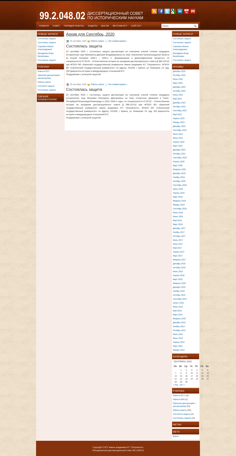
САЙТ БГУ (136, 26)
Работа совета (44, 82)
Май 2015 (177, 311)
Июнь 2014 (178, 338)
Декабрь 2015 (179, 287)
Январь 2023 (179, 122)
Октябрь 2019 (179, 181)
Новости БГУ (43, 71)
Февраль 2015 (179, 318)
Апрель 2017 (179, 252)
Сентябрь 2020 (180, 158)
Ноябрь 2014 (179, 326)
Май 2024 (177, 99)
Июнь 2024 (178, 95)
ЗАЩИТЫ (92, 26)
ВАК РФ (105, 26)
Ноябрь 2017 (179, 232)
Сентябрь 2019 (180, 185)
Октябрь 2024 (179, 91)
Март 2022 (178, 146)
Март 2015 (178, 315)
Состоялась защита (47, 38)
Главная (44, 26)
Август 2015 (178, 303)
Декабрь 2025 (179, 71)
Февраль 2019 (179, 201)
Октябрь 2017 (179, 236)
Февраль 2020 (179, 169)
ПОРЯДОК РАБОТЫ (74, 26)
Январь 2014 (179, 350)
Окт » (182, 385)
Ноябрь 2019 (179, 177)
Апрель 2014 (179, 342)
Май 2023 (177, 114)
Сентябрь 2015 (180, 299)
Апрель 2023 (179, 118)
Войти (175, 436)
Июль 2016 (178, 271)
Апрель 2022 (179, 142)
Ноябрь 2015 (179, 291)
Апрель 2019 (179, 193)
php (124, 454)
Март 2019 (178, 197)
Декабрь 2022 (179, 126)
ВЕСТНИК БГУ (120, 26)
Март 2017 (178, 256)
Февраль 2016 (179, 283)
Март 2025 (178, 83)
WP (109, 454)
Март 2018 (178, 224)
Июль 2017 (178, 240)
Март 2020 (178, 165)
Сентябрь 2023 (180, 110)
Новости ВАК (179, 399)
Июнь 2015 (178, 307)
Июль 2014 (178, 334)
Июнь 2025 (178, 79)
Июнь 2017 (178, 244)
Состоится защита (46, 86)
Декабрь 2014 (179, 322)
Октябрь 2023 (179, 106)
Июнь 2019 (178, 189)
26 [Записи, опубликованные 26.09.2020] (202, 379)
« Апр (175, 385)
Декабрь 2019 (179, 173)
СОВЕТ (56, 26)
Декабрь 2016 (179, 264)
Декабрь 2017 (179, 228)
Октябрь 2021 (179, 154)
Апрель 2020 (179, 161)
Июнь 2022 (178, 138)
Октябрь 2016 (179, 267)
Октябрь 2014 (179, 330)
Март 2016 (178, 279)
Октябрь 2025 (179, 75)
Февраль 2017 (179, 260)
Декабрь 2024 (179, 87)
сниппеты (132, 454)
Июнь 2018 (178, 216)
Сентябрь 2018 (180, 209)
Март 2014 (178, 346)
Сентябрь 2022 (180, 130)
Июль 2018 (178, 212)
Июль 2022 (178, 134)
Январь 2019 (179, 205)
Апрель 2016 (179, 275)
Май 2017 (177, 248)
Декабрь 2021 (179, 150)
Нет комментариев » (117, 41)
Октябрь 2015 (179, 295)
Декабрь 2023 (179, 103)
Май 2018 (177, 220)
